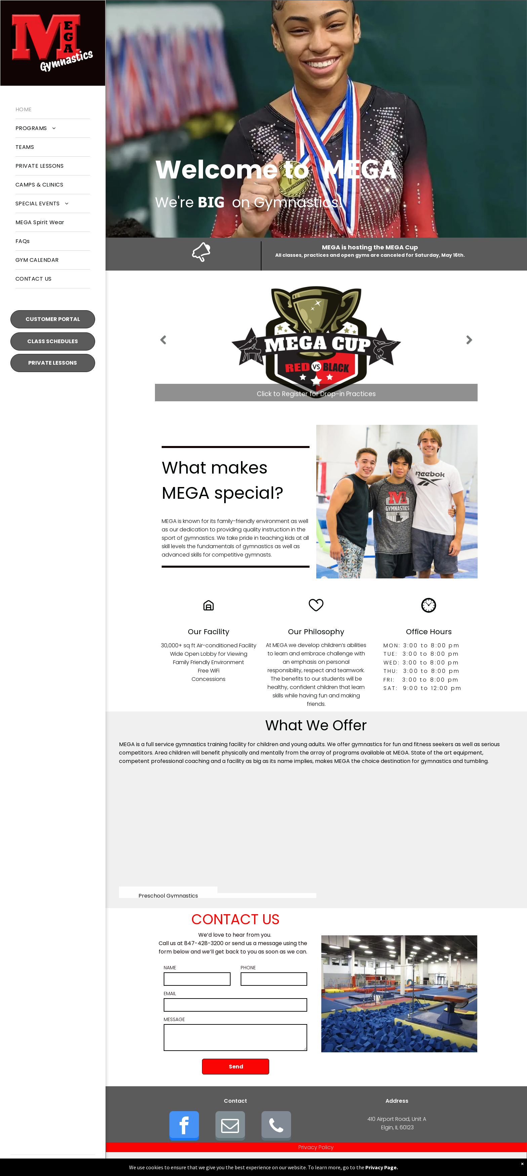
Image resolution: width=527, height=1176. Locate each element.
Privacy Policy (316, 1147)
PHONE (248, 967)
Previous (163, 344)
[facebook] (184, 1126)
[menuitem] (52, 109)
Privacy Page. (381, 1167)
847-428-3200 (204, 943)
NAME (170, 967)
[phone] (276, 1126)
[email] (230, 1126)
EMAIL (170, 993)
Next (469, 344)
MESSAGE (174, 1019)
